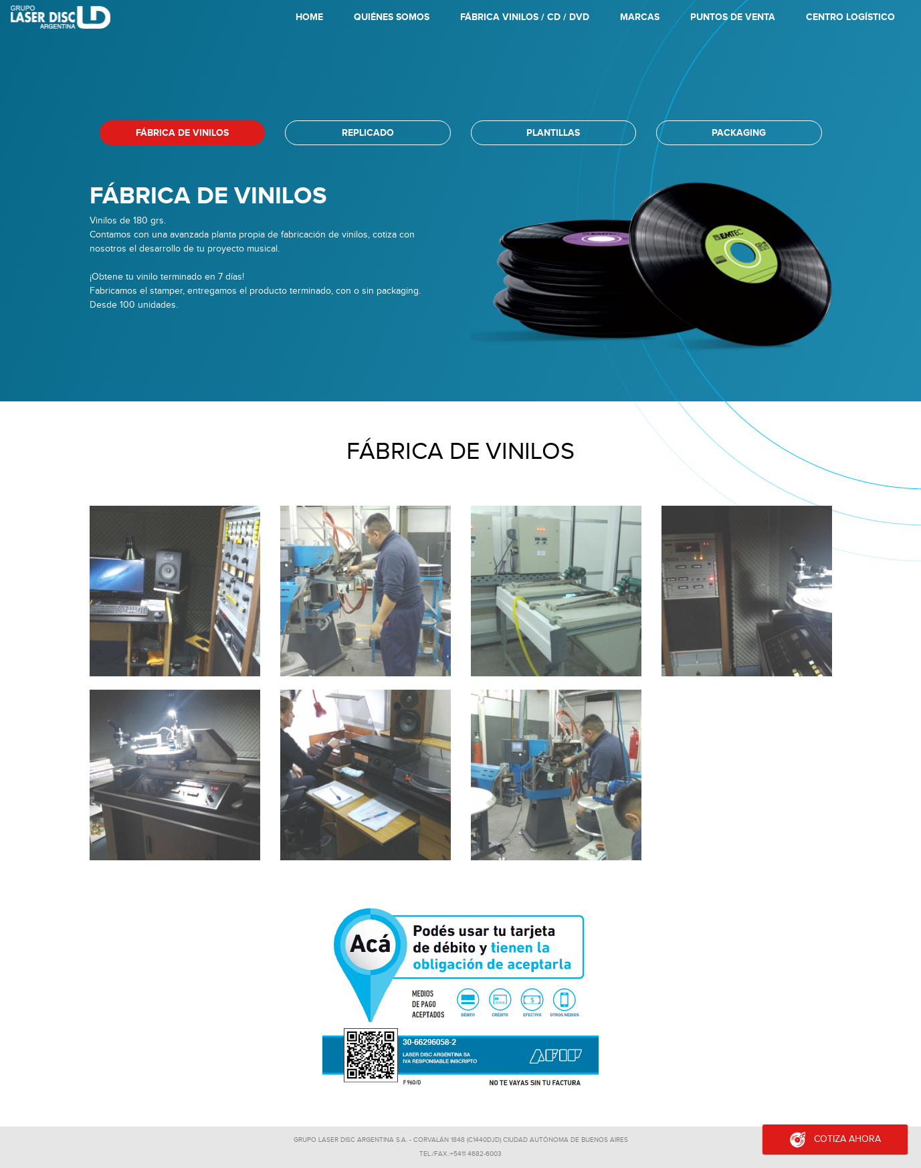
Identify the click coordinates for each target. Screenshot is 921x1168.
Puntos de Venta (732, 17)
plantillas (553, 132)
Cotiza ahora (835, 1139)
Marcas (639, 17)
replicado (368, 132)
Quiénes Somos (391, 17)
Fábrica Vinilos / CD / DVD (524, 17)
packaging (739, 132)
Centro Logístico (850, 17)
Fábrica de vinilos (182, 132)
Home (311, 20)
